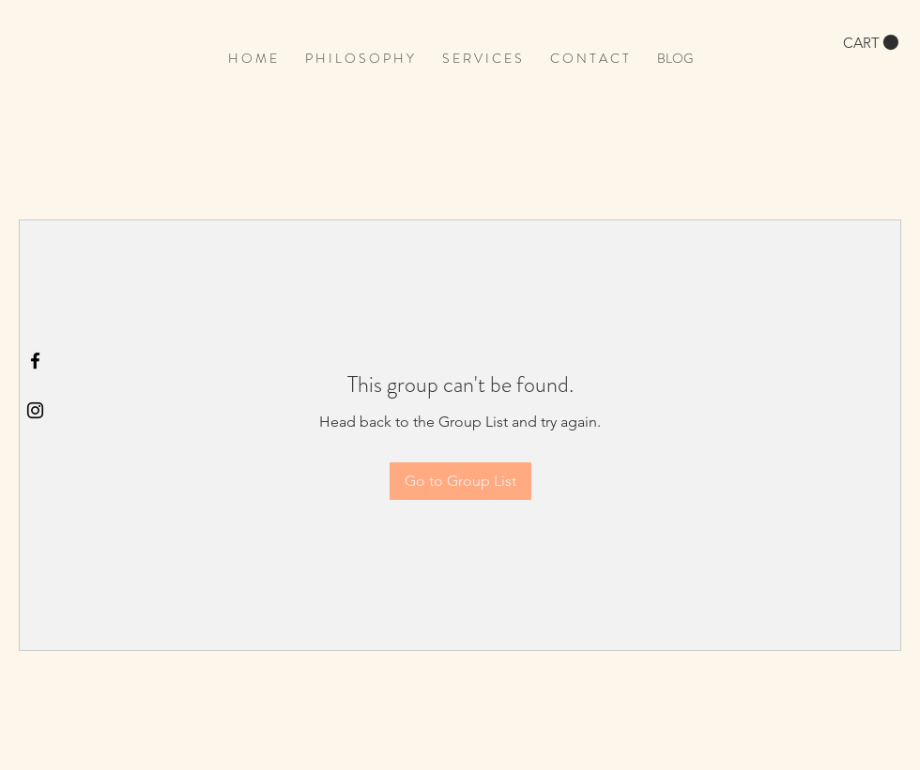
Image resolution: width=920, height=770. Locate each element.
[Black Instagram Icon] (35, 410)
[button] (870, 43)
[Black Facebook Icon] (35, 360)
